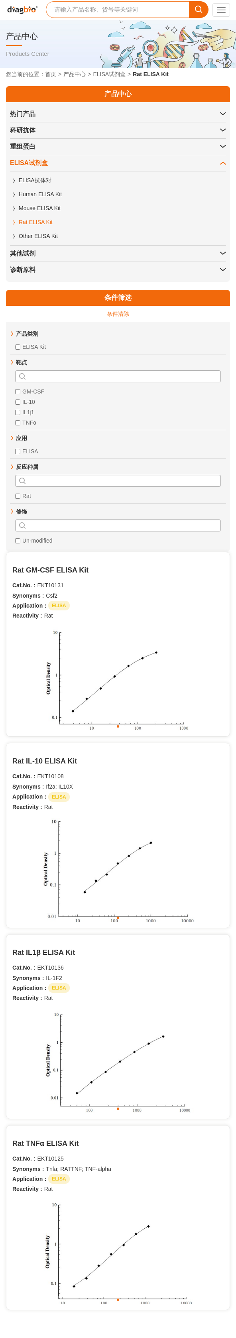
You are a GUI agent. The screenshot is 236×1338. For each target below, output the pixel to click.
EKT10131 (50, 585)
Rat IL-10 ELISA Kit (44, 761)
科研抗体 (22, 130)
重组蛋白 (22, 146)
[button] (223, 114)
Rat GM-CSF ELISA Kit (50, 570)
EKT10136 (50, 967)
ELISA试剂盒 (109, 74)
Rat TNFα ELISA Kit (45, 1143)
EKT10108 (50, 776)
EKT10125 (50, 1158)
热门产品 (22, 113)
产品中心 (74, 74)
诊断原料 (22, 269)
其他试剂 (22, 253)
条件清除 (118, 314)
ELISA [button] (59, 605)
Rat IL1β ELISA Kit (43, 952)
